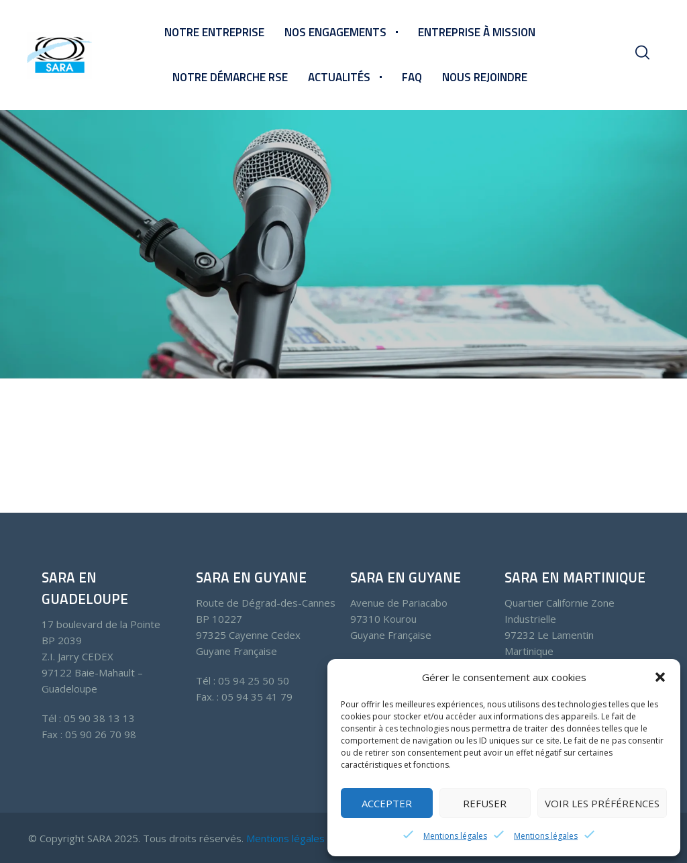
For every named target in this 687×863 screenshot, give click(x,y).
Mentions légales (455, 836)
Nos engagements (335, 32)
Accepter (387, 803)
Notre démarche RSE (230, 77)
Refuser (485, 803)
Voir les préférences (602, 803)
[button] (660, 677)
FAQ (412, 77)
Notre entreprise (214, 32)
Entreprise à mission (476, 32)
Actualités (339, 77)
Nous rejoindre (484, 77)
